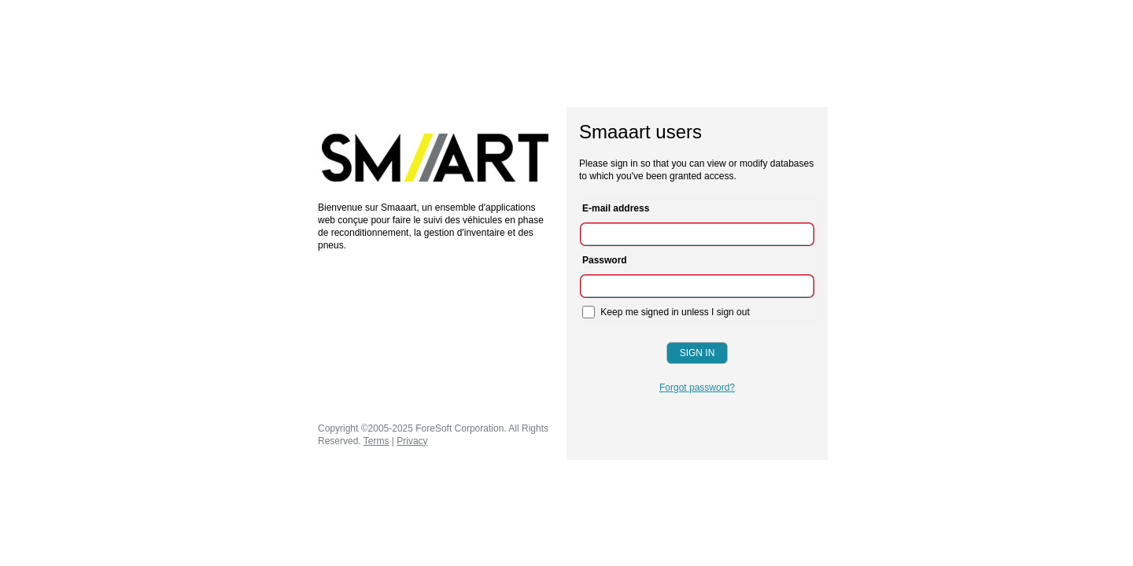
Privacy (412, 441)
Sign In (697, 352)
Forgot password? (697, 387)
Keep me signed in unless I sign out (666, 312)
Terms (376, 441)
